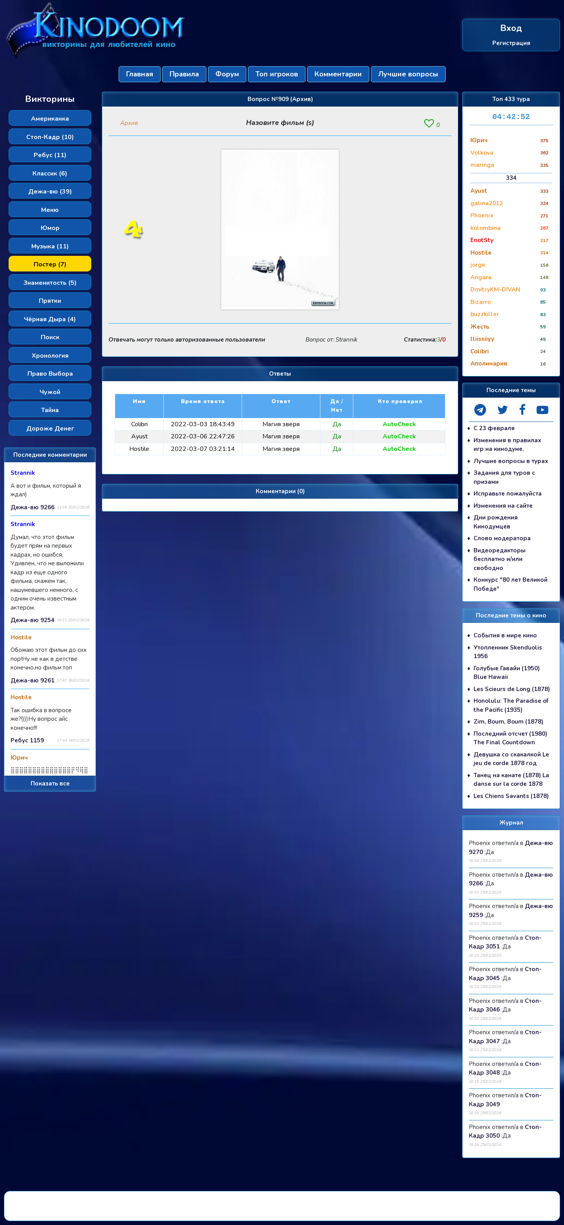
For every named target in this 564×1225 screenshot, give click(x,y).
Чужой (50, 392)
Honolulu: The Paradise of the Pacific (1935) (511, 705)
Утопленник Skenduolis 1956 (508, 652)
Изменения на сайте (503, 506)
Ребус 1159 (27, 740)
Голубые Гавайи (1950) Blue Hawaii (507, 672)
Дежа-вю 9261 (32, 680)
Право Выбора (50, 373)
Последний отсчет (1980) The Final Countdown (510, 738)
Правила (184, 74)
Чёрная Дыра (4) (50, 319)
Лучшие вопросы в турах (511, 461)
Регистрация (511, 43)
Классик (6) (50, 173)
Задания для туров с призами (504, 477)
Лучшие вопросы (408, 74)
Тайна (50, 410)
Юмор (50, 228)
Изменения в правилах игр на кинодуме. (507, 444)
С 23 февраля (494, 428)
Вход (511, 28)
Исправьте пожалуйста (508, 494)
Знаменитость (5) (50, 283)
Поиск (50, 337)
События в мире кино (505, 635)
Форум (227, 74)
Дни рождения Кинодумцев (496, 522)
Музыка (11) (50, 246)
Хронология (50, 355)
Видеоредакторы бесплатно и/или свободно (500, 559)
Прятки (50, 301)
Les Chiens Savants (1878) (511, 796)
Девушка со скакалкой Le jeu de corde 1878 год (511, 759)
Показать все (50, 783)
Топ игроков (276, 74)
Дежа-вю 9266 (32, 507)
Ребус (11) (50, 155)
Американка (50, 118)
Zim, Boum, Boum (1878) (508, 722)
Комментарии (338, 74)
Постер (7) (50, 264)
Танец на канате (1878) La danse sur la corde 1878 (511, 779)
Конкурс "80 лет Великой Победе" (511, 584)
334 (511, 178)
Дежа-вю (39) (50, 191)
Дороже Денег (50, 428)
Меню (50, 210)
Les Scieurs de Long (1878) (512, 689)
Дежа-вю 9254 (32, 620)
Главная (139, 74)
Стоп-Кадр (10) (50, 137)
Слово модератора (502, 538)
